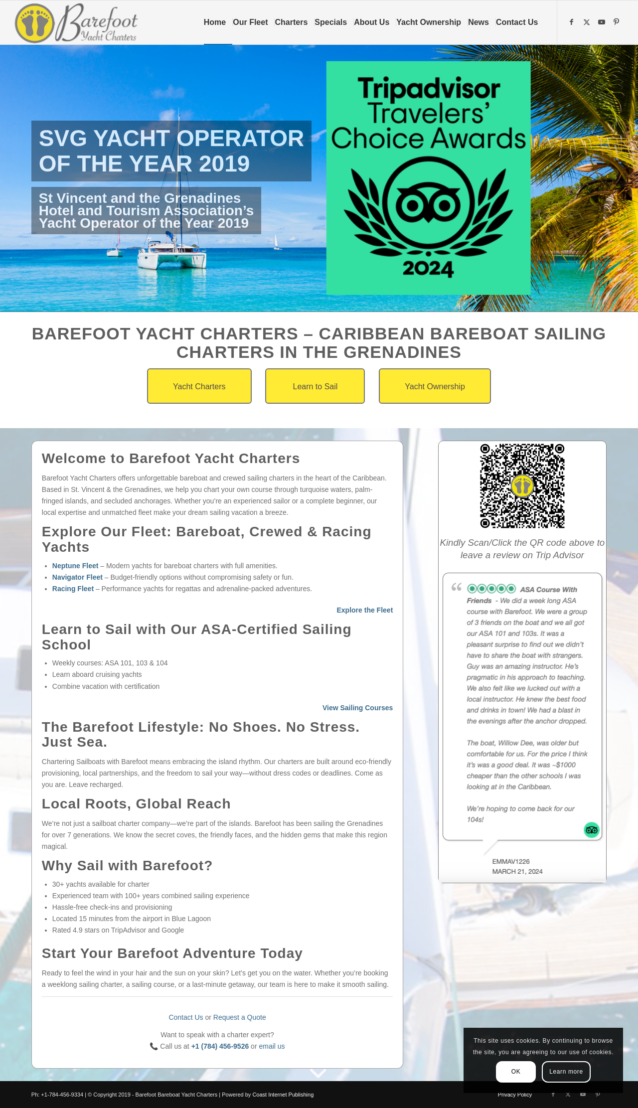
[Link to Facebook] (572, 21)
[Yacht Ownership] (435, 386)
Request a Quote (239, 1017)
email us (272, 1046)
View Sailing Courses (357, 708)
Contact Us (185, 1017)
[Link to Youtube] (602, 21)
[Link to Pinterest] (617, 21)
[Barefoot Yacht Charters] (79, 22)
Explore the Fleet (364, 610)
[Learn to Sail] (315, 386)
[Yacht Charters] (199, 386)
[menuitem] (218, 22)
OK (516, 1071)
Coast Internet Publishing (283, 1095)
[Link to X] (587, 21)
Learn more (566, 1071)
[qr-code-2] (522, 486)
